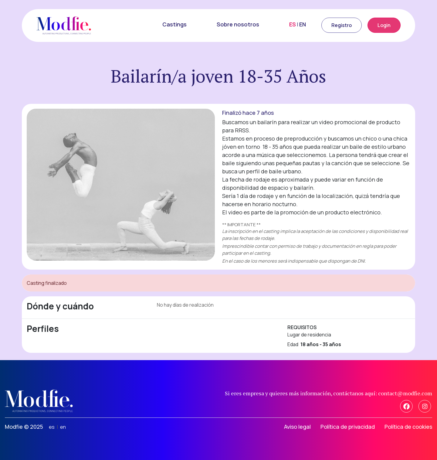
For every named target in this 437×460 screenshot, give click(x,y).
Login (384, 25)
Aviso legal (297, 426)
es (52, 427)
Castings (174, 24)
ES (292, 24)
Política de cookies (408, 426)
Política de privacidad (347, 426)
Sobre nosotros (238, 24)
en (63, 427)
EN (302, 24)
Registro (341, 25)
